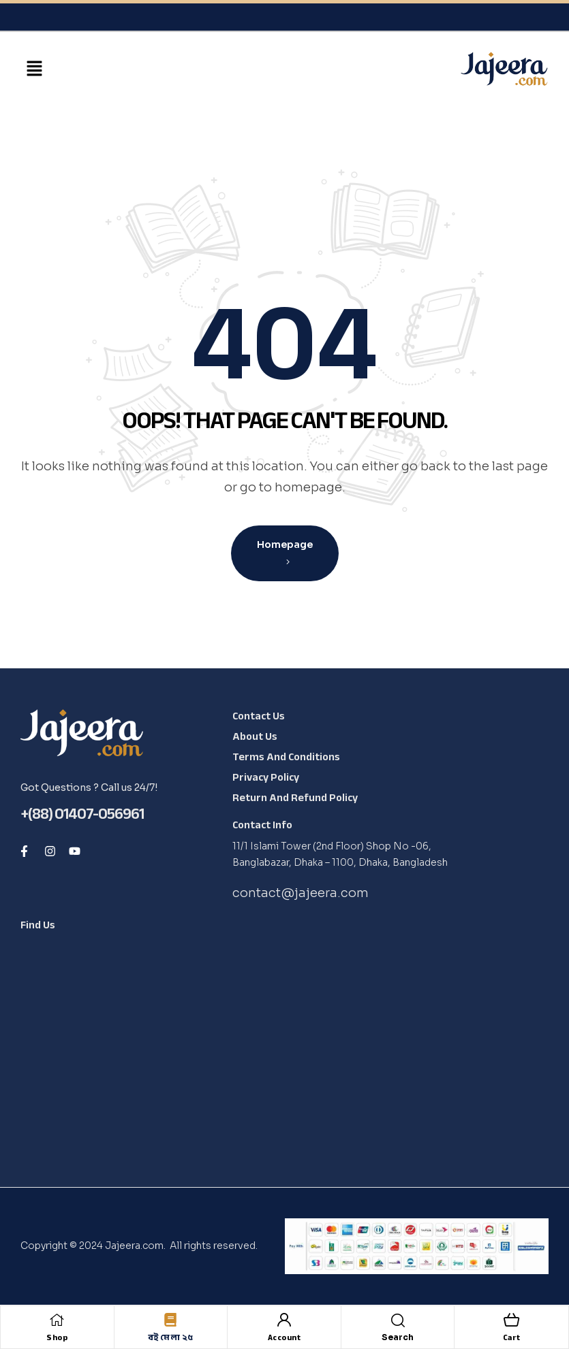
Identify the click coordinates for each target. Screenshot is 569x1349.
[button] (34, 69)
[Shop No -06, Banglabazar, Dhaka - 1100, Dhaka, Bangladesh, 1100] (116, 1044)
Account (284, 1337)
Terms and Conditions (286, 757)
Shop (56, 1337)
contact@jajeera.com (300, 892)
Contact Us (258, 716)
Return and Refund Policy (295, 797)
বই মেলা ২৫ (171, 1337)
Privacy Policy (265, 777)
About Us (254, 736)
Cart (512, 1337)
